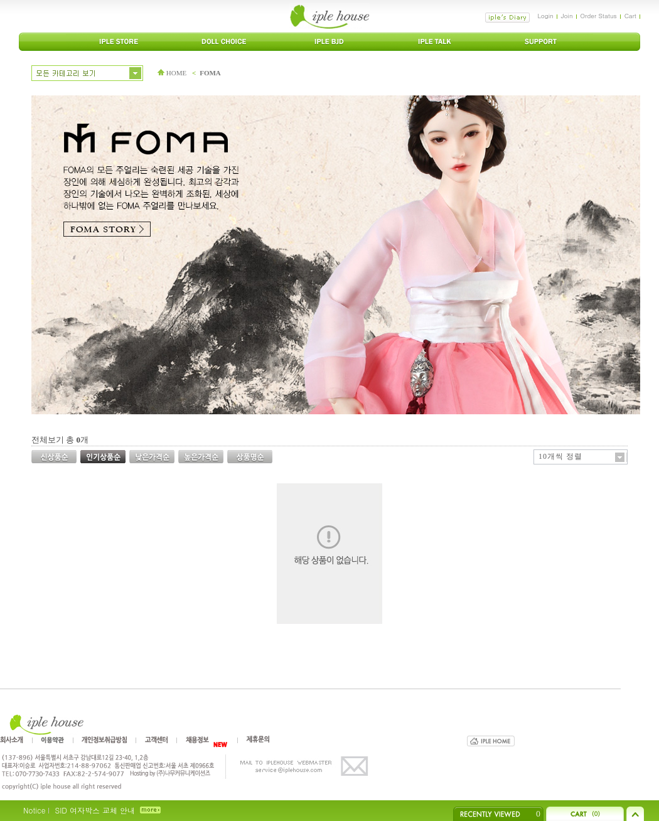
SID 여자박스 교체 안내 (94, 810)
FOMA (210, 73)
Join (567, 15)
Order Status (599, 15)
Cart (630, 15)
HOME (172, 73)
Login (545, 15)
